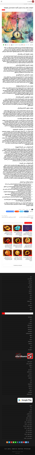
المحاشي (30, 285)
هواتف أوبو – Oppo (29, 420)
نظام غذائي (20, 209)
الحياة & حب (30, 323)
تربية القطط (30, 343)
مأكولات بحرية (30, 278)
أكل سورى (30, 280)
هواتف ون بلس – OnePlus (28, 438)
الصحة (30, 209)
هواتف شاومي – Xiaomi (28, 428)
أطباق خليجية (30, 287)
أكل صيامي (30, 283)
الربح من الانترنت (29, 361)
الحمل (31, 321)
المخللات (30, 289)
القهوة (31, 335)
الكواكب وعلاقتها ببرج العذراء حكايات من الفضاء (26, 217)
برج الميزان (23, 209)
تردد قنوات (30, 388)
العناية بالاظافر (30, 327)
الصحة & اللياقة (30, 325)
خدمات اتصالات (30, 376)
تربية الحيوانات (30, 341)
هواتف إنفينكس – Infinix (28, 422)
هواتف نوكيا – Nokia (29, 432)
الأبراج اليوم (3, 9)
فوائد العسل (30, 392)
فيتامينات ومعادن (29, 394)
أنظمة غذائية (30, 317)
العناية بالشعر (30, 331)
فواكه (31, 307)
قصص (31, 309)
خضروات (30, 390)
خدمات (31, 367)
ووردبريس (30, 411)
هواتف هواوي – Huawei (28, 434)
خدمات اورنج (30, 369)
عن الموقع (9, 448)
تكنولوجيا (30, 365)
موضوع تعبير (30, 349)
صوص (31, 295)
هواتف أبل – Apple (29, 418)
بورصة (31, 382)
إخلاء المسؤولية (14, 448)
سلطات (31, 297)
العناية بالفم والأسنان (29, 333)
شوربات (31, 299)
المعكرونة (30, 291)
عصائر (31, 303)
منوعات (31, 347)
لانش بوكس (30, 305)
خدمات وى (30, 373)
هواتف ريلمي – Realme (28, 424)
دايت (31, 345)
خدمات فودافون (29, 371)
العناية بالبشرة (30, 329)
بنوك (31, 380)
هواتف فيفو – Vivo (29, 430)
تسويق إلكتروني (29, 416)
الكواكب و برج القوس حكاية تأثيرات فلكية (9, 217)
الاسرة (31, 319)
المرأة (31, 337)
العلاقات (27, 209)
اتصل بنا (5, 448)
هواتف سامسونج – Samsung (27, 426)
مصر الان (16, 453)
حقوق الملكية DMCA (27, 448)
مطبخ (31, 276)
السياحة (31, 339)
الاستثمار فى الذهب (29, 363)
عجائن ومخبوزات (29, 301)
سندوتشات (30, 293)
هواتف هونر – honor (29, 436)
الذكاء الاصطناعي (29, 413)
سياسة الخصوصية (20, 448)
